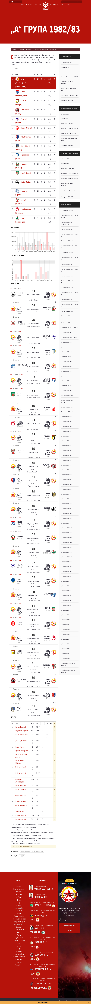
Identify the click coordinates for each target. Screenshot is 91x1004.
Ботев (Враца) (26, 173)
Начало (15, 49)
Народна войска (38, 987)
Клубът (23, 5)
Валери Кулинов (20, 815)
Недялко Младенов (21, 731)
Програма (29, 5)
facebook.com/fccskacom (69, 921)
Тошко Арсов (19, 812)
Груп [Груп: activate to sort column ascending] (42, 723)
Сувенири (19, 962)
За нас (19, 935)
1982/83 (28, 49)
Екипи (19, 900)
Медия (62, 5)
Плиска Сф (35, 932)
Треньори (19, 892)
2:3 (33, 391)
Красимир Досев (20, 819)
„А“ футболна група (37, 851)
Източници (19, 938)
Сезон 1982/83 (25, 851)
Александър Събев (43, 888)
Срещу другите (19, 916)
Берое (38, 905)
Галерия (19, 946)
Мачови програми (19, 957)
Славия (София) (26, 182)
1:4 (33, 363)
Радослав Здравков (21, 734)
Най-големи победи (19, 919)
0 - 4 (49, 969)
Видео (19, 949)
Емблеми (19, 897)
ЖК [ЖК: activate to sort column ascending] (54, 723)
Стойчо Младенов (21, 806)
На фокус (42, 880)
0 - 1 (43, 905)
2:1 (33, 334)
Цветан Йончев (20, 785)
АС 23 (37, 928)
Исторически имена (71, 2)
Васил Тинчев (19, 747)
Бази (19, 903)
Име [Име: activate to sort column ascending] (16, 723)
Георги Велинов (20, 727)
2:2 (33, 563)
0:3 (33, 377)
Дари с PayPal (43, 1002)
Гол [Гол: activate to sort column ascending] (47, 723)
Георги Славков (20, 789)
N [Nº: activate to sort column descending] (12, 723)
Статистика (37, 5)
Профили (19, 894)
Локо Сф (39, 954)
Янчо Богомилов (20, 767)
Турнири (19, 913)
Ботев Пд (39, 915)
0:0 (33, 520)
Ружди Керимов (20, 773)
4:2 (33, 305)
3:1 (33, 405)
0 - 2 (45, 942)
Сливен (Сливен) (26, 128)
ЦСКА (48, 905)
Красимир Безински (21, 751)
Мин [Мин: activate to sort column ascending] (37, 723)
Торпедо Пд (40, 983)
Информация (54, 5)
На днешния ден (19, 922)
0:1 (33, 320)
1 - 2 (47, 915)
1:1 (33, 448)
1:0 (33, 606)
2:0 (33, 291)
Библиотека (19, 959)
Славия (38, 942)
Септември (40, 969)
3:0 (33, 348)
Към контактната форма (69, 928)
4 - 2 (42, 928)
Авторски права (19, 941)
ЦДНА (32, 973)
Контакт (68, 5)
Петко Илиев (41, 897)
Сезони (21, 49)
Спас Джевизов (20, 795)
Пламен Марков (20, 802)
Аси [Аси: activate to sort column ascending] (51, 723)
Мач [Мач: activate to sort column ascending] (32, 723)
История (19, 927)
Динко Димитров (21, 741)
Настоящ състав (19, 889)
